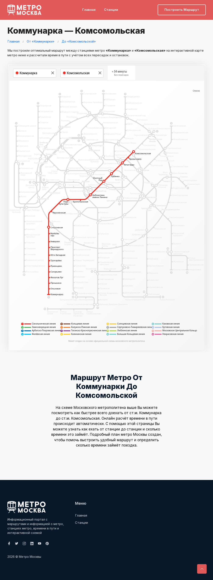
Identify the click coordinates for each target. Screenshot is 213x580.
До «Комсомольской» (79, 41)
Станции (111, 10)
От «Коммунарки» (40, 41)
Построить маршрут (181, 10)
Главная (89, 10)
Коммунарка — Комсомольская (75, 30)
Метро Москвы (30, 556)
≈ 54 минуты (120, 73)
